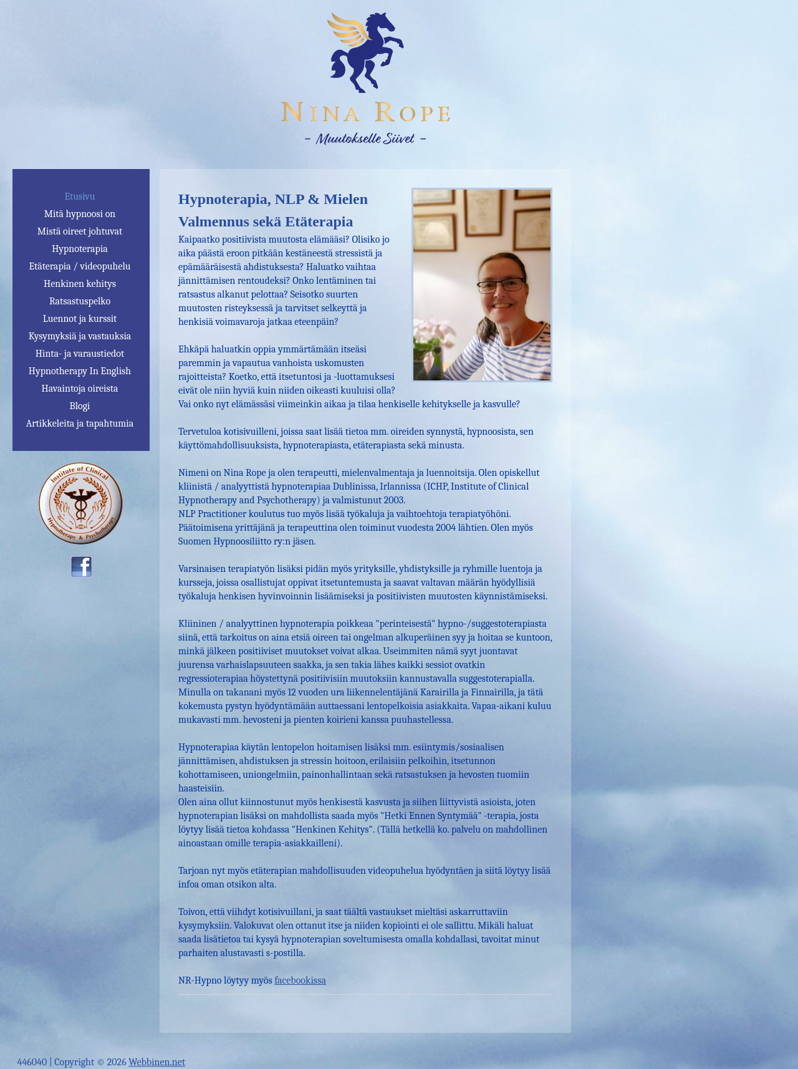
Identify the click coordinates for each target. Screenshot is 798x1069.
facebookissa (300, 980)
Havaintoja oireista (80, 388)
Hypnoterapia (80, 248)
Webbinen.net (156, 1062)
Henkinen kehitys (80, 283)
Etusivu (79, 196)
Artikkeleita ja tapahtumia (80, 423)
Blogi (79, 406)
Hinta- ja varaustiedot (80, 353)
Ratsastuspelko (79, 301)
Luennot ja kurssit (80, 318)
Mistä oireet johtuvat (79, 231)
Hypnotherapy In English (80, 371)
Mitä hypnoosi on (80, 214)
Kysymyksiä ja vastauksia (80, 336)
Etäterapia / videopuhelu (79, 266)
